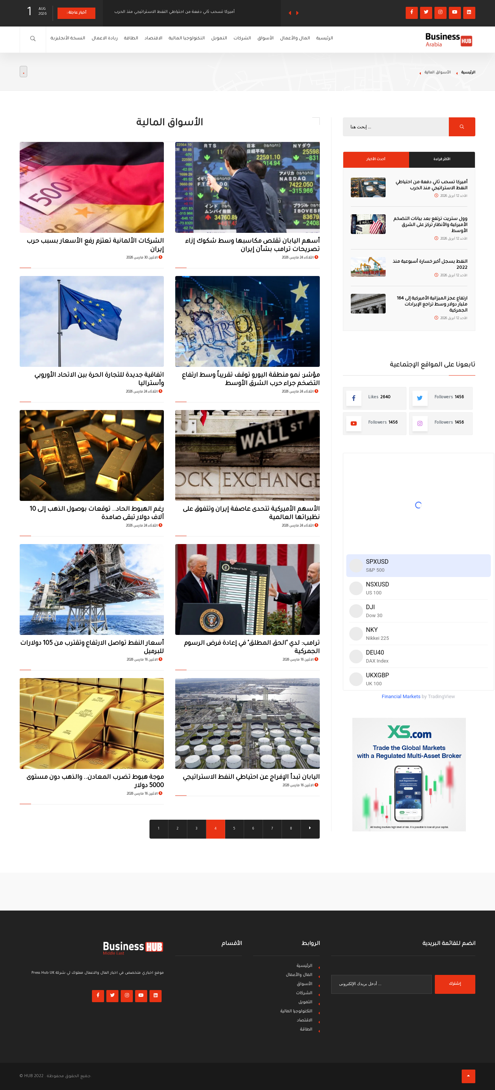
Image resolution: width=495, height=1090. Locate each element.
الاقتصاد (171, 39)
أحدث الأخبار (376, 160)
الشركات (275, 39)
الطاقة (144, 39)
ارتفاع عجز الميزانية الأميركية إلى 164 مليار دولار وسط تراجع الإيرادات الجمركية (432, 304)
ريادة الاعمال (113, 39)
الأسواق (304, 39)
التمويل (247, 39)
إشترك (455, 984)
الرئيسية (373, 39)
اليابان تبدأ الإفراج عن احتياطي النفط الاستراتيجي (251, 777)
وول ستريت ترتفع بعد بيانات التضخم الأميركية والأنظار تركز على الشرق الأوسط (430, 225)
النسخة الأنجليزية (71, 39)
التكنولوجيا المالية (210, 39)
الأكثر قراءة (441, 160)
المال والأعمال (338, 39)
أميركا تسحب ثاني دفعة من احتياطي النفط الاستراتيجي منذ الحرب (174, 13)
